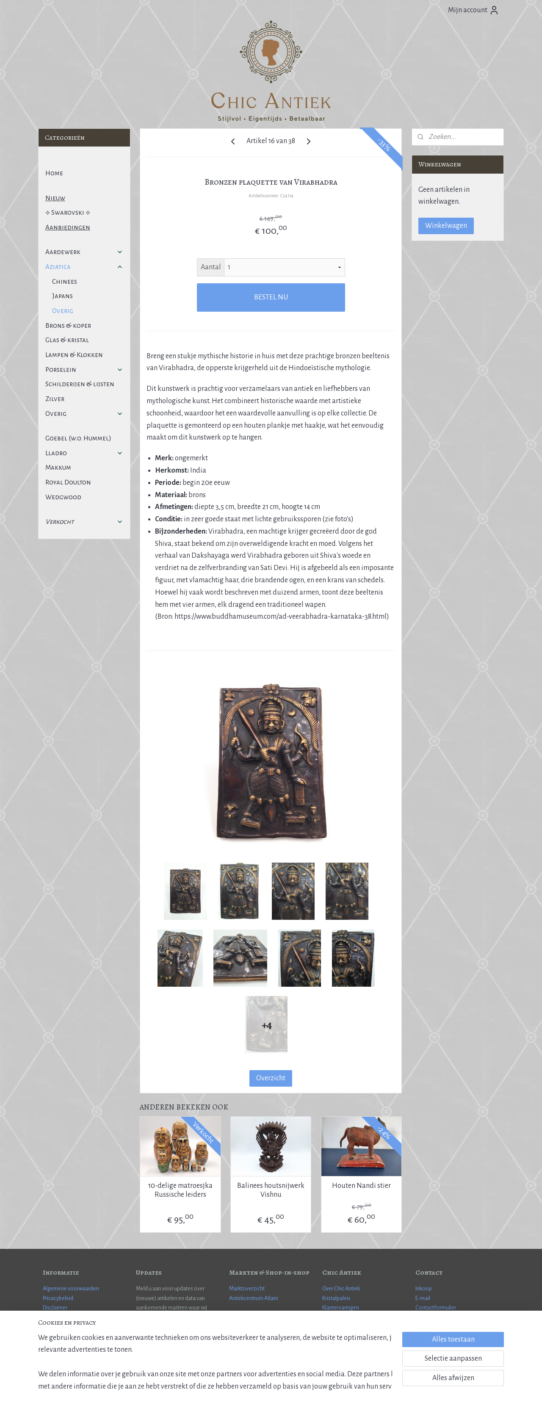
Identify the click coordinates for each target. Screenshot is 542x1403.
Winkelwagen (446, 226)
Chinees (64, 281)
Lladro (84, 453)
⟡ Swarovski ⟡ (67, 212)
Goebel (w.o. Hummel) (78, 438)
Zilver (54, 398)
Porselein (84, 369)
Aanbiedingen (67, 227)
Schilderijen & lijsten (79, 383)
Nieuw (55, 198)
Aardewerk (84, 251)
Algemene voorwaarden (71, 1289)
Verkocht (84, 521)
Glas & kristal (67, 339)
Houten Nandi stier (361, 1186)
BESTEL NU (271, 297)
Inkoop (423, 1289)
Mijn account (473, 10)
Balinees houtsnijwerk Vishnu (270, 1190)
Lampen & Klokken (74, 354)
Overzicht (270, 1078)
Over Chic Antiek (341, 1289)
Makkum (58, 467)
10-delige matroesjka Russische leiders (180, 1190)
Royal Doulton (68, 482)
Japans (62, 295)
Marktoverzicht (247, 1289)
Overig (62, 310)
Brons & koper (68, 325)
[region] (215, 1361)
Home (54, 173)
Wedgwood (63, 497)
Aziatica (84, 266)
